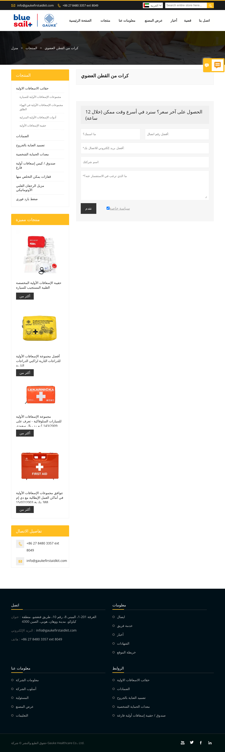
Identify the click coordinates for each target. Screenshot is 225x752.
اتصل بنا (204, 20)
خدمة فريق (125, 625)
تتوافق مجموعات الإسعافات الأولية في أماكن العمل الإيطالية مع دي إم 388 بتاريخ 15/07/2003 (39, 497)
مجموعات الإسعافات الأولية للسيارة (40, 97)
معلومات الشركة (27, 680)
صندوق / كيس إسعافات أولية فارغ (35, 165)
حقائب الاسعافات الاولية (32, 88)
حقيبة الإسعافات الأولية (33, 125)
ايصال (121, 617)
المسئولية (22, 697)
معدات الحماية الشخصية (32, 154)
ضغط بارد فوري (27, 199)
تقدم (88, 208)
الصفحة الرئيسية (80, 20)
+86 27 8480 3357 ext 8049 (80, 5)
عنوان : (16, 617)
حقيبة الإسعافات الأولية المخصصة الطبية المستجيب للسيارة (38, 285)
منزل (14, 48)
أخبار (174, 20)
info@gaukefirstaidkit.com (35, 5)
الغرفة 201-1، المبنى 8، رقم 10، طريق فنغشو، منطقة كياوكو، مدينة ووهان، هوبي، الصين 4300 (59, 619)
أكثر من (25, 296)
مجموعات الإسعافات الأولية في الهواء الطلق (41, 107)
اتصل (15, 605)
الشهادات (123, 643)
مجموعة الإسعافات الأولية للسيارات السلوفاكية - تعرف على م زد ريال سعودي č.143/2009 (38, 421)
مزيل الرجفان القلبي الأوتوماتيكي (30, 187)
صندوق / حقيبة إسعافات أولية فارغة (141, 715)
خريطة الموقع (126, 652)
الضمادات (22, 136)
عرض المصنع (153, 20)
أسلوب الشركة (26, 689)
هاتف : (15, 639)
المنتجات (31, 48)
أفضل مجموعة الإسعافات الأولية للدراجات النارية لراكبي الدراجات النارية (38, 361)
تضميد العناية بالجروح (30, 145)
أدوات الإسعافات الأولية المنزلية (38, 117)
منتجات (105, 20)
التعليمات (22, 715)
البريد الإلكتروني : (23, 630)
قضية (187, 20)
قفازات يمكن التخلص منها (33, 176)
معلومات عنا (127, 20)
